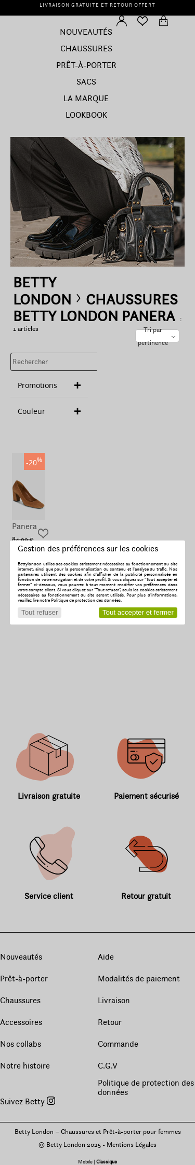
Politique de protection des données (86, 600)
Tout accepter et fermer (138, 612)
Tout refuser (39, 612)
